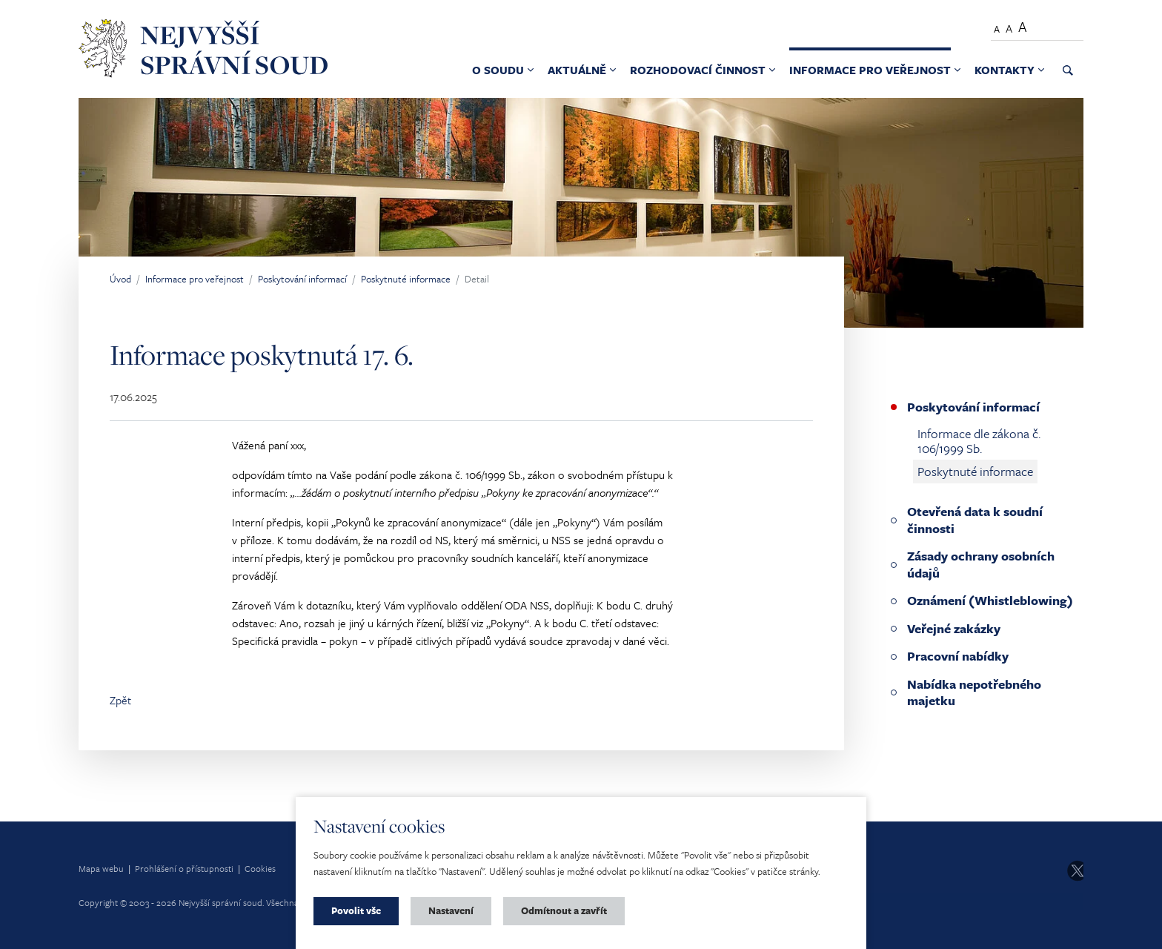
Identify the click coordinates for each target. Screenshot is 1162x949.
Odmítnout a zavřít (564, 910)
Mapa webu (101, 868)
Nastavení (451, 910)
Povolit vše (356, 910)
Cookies (260, 868)
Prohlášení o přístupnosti (184, 868)
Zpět (120, 700)
